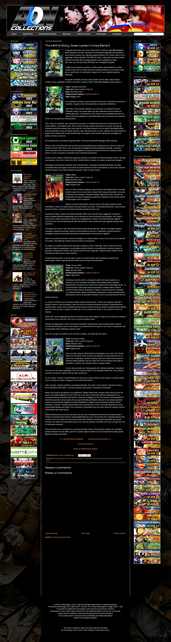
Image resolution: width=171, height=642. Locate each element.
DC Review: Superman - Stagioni (27, 176)
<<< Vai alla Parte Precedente (71, 439)
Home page (85, 533)
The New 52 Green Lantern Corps (102, 458)
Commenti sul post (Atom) (61, 537)
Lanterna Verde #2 (92, 182)
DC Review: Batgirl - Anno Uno (30, 195)
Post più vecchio (119, 533)
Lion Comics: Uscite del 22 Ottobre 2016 (28, 255)
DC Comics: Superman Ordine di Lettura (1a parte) (29, 236)
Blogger (106, 630)
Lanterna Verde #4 (92, 346)
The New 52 (87, 458)
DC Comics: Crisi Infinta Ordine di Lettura (29, 275)
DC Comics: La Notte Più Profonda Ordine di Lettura (30, 294)
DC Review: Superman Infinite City (29, 216)
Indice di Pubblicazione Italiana (85, 449)
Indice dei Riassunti (85, 444)
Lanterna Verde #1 (92, 94)
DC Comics (56, 458)
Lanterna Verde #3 (92, 273)
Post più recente (51, 533)
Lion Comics (79, 458)
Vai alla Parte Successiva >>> (99, 439)
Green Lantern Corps (67, 458)
